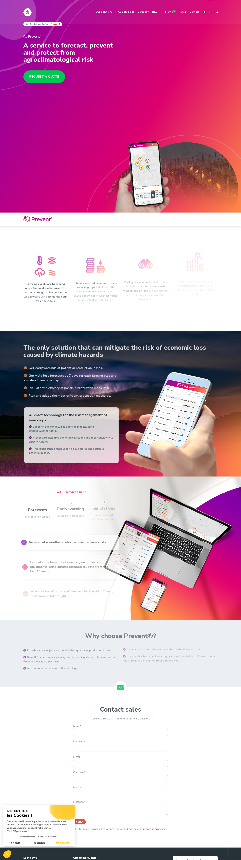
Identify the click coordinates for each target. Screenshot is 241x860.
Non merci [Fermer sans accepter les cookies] (15, 842)
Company (143, 12)
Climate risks (126, 12)
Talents (169, 12)
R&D (155, 12)
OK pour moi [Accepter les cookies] (63, 842)
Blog (183, 12)
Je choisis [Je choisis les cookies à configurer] (39, 842)
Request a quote (44, 77)
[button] (7, 854)
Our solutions (104, 12)
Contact (194, 12)
